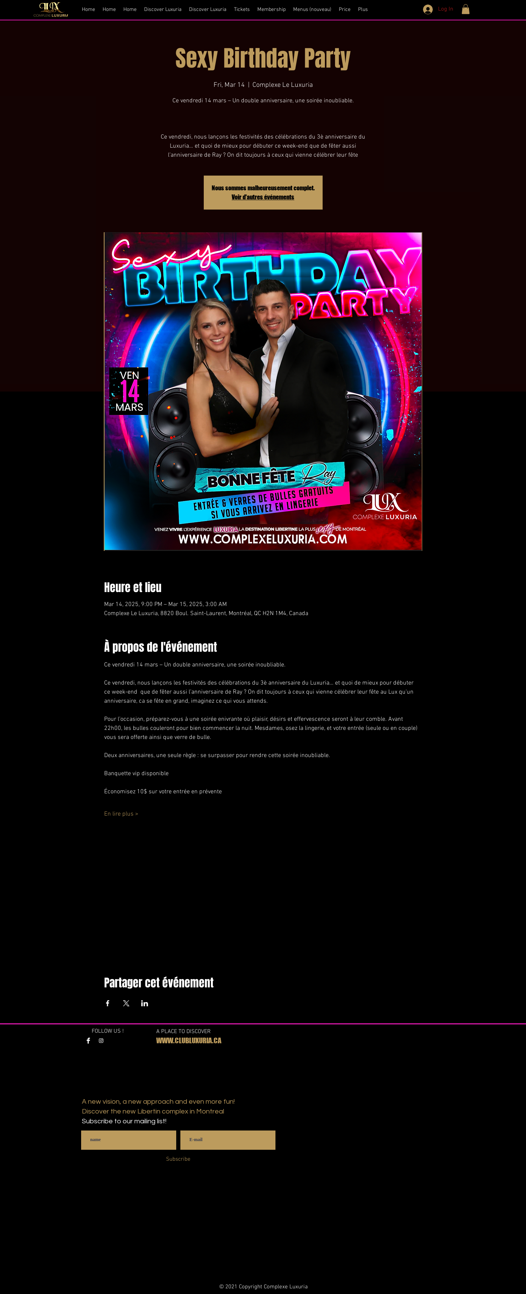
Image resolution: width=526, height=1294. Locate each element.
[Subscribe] (178, 1159)
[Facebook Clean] (88, 1041)
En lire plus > (121, 814)
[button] (465, 9)
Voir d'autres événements (263, 197)
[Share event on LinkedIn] (144, 1003)
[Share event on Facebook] (107, 1003)
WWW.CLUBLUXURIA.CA (188, 1040)
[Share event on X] (126, 1003)
